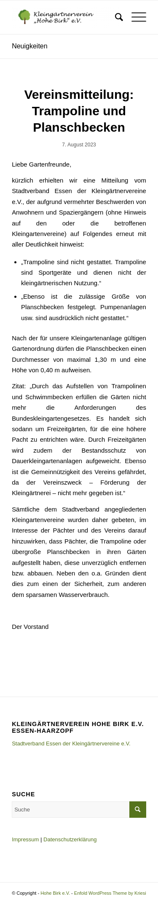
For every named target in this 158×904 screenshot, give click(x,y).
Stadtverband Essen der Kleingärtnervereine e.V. (71, 743)
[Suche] (115, 17)
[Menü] (134, 17)
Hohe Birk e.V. (55, 893)
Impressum (25, 839)
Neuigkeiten (30, 46)
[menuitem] (115, 17)
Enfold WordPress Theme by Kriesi (110, 893)
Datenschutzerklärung (69, 839)
